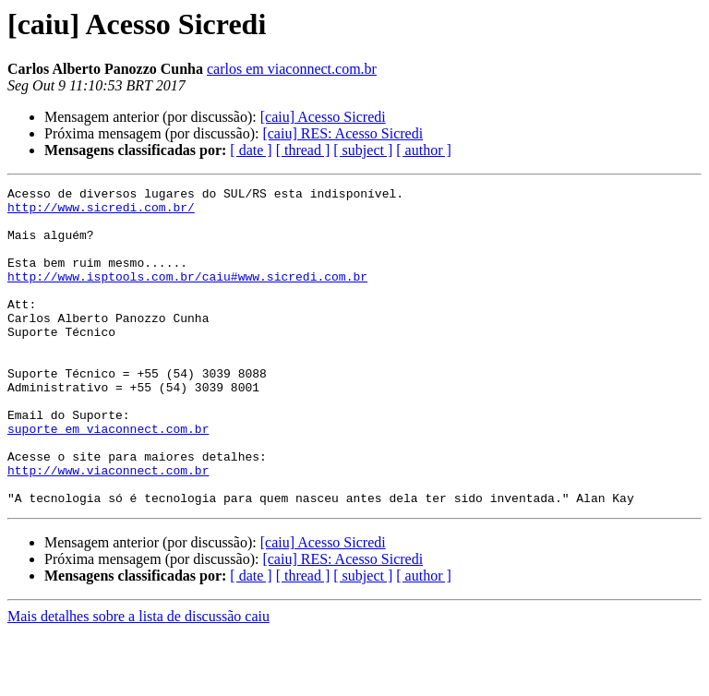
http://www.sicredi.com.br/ (101, 212)
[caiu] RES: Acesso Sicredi (342, 133)
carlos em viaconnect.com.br (292, 69)
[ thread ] (303, 150)
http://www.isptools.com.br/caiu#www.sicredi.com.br (187, 295)
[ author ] (423, 150)
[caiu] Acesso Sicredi (323, 117)
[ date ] (250, 150)
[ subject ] (362, 150)
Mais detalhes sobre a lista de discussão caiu (138, 680)
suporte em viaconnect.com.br (108, 478)
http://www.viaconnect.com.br (108, 528)
